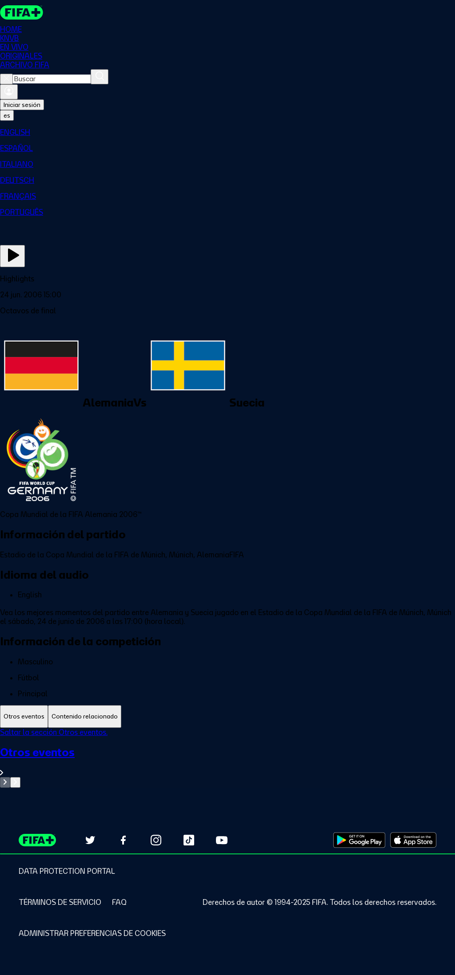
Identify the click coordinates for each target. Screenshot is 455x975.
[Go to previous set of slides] (5, 782)
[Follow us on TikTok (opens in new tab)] (189, 840)
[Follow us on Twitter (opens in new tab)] (90, 840)
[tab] (24, 716)
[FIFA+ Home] (21, 12)
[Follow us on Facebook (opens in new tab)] (123, 840)
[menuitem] (227, 132)
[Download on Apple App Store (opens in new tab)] (413, 840)
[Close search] (6, 79)
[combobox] (52, 79)
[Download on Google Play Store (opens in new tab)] (359, 840)
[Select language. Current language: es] (7, 115)
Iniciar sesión (22, 105)
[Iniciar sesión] (9, 91)
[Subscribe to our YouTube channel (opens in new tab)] (221, 840)
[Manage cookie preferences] (92, 933)
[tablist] (227, 716)
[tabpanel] (227, 758)
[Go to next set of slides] (15, 782)
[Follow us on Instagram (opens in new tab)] (156, 840)
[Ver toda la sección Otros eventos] (227, 761)
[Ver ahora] (12, 256)
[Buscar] (99, 76)
